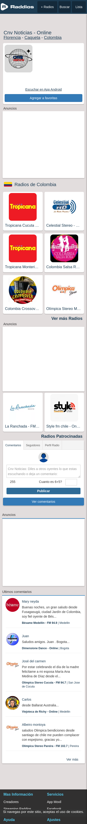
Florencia (12, 37)
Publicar (43, 491)
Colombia (52, 37)
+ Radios (47, 7)
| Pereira (50, 746)
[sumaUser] (71, 482)
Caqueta (32, 37)
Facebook (54, 809)
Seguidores (33, 445)
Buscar (65, 7)
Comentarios (13, 445)
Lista (78, 7)
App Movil (54, 802)
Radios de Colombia (35, 184)
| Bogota (45, 648)
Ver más (72, 759)
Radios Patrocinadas (62, 436)
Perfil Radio (52, 445)
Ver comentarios (43, 501)
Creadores (11, 802)
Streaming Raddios (17, 809)
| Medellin (46, 623)
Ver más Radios (67, 318)
